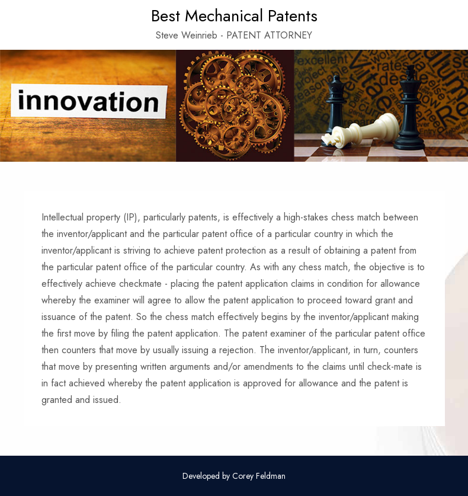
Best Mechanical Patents (234, 16)
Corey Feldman (259, 476)
